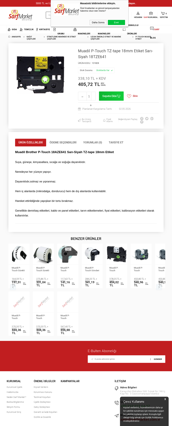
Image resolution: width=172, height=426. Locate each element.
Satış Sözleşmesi (42, 407)
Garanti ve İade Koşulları (45, 412)
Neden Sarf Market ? (16, 397)
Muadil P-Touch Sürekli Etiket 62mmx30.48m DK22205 (43, 269)
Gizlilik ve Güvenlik (42, 417)
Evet (116, 22)
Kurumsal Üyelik (14, 387)
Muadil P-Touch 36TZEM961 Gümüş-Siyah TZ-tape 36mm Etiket (141, 269)
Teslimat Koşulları (42, 397)
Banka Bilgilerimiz (15, 402)
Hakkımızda (12, 392)
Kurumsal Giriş (14, 412)
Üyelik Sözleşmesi (42, 402)
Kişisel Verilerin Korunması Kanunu (43, 389)
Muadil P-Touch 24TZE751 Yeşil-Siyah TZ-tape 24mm (116, 269)
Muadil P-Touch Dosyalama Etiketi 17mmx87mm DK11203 (67, 269)
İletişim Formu (13, 407)
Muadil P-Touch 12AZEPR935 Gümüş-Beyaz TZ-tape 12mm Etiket (19, 317)
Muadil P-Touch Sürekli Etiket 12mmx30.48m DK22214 (19, 269)
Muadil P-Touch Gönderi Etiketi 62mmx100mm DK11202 (92, 269)
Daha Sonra (98, 22)
